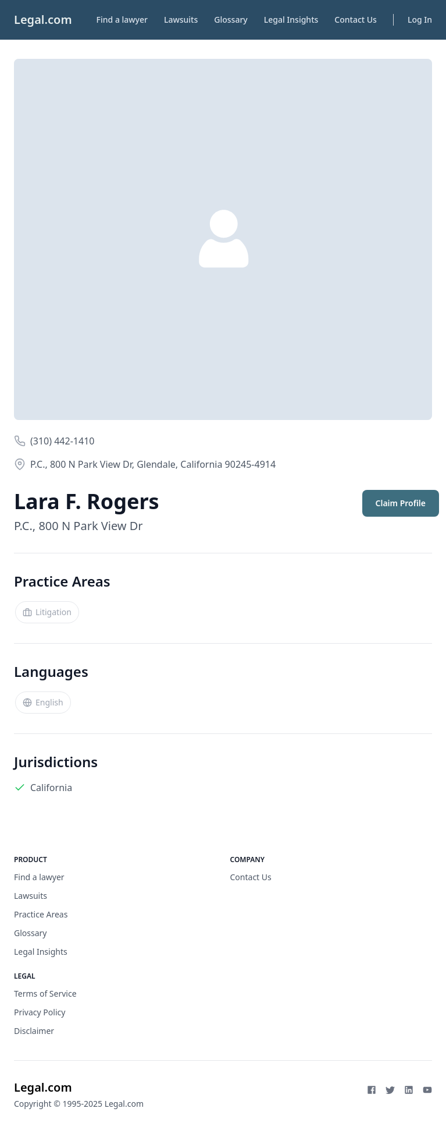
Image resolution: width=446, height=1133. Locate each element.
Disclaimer (34, 1030)
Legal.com (43, 19)
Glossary (230, 19)
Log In (420, 19)
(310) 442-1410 (62, 441)
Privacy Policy (39, 1012)
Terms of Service (45, 993)
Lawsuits (181, 19)
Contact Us (355, 19)
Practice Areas (40, 914)
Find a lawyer (122, 19)
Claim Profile (401, 503)
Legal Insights (291, 19)
